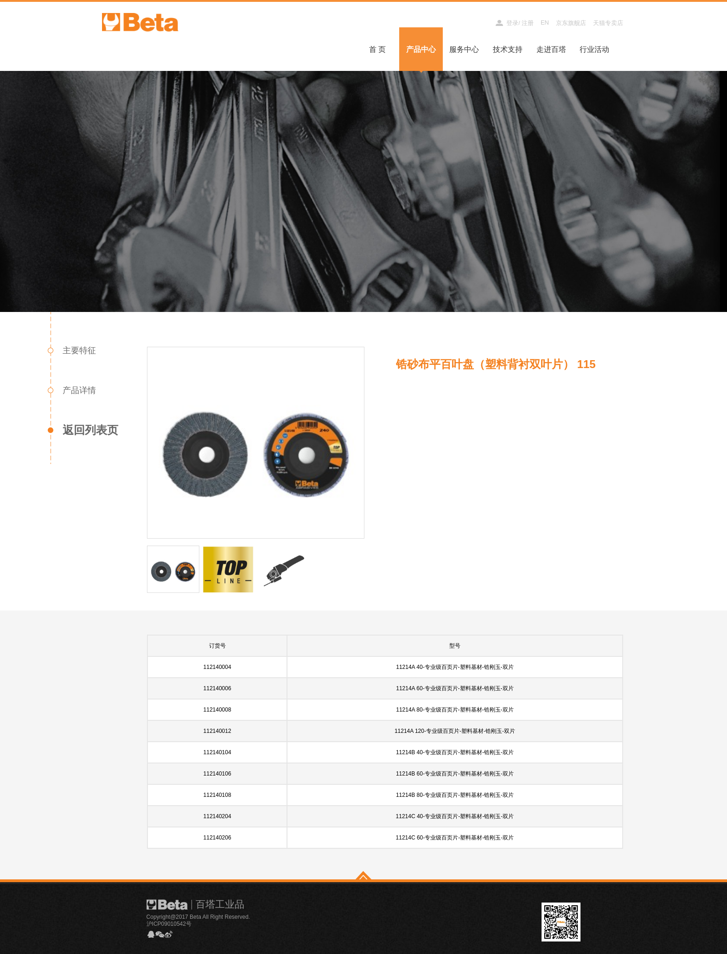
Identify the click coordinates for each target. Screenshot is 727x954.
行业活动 (594, 49)
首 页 (377, 49)
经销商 (478, 22)
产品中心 (421, 49)
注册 (528, 22)
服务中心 (464, 49)
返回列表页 (90, 430)
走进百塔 (551, 49)
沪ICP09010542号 (169, 924)
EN (545, 22)
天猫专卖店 (608, 22)
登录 (512, 22)
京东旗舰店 (571, 22)
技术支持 (508, 49)
